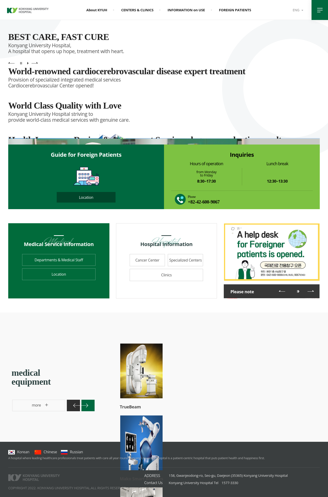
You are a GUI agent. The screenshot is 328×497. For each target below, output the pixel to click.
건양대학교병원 (28, 11)
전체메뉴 (320, 10)
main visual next (35, 63)
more (28, 407)
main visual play (28, 63)
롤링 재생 (299, 291)
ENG (296, 10)
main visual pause (21, 63)
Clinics (166, 275)
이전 (282, 291)
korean (18, 451)
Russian (72, 451)
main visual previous (11, 63)
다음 (311, 291)
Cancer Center (147, 260)
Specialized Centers (185, 260)
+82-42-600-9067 (204, 202)
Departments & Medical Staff (59, 259)
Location (86, 197)
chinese (46, 451)
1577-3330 (203, 482)
